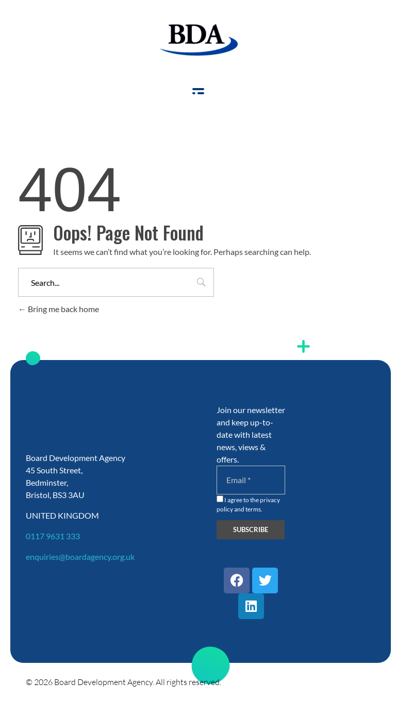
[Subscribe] (251, 529)
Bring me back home (58, 309)
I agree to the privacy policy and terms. (248, 504)
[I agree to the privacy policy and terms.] (220, 498)
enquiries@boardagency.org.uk (80, 556)
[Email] (251, 480)
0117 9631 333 (53, 536)
